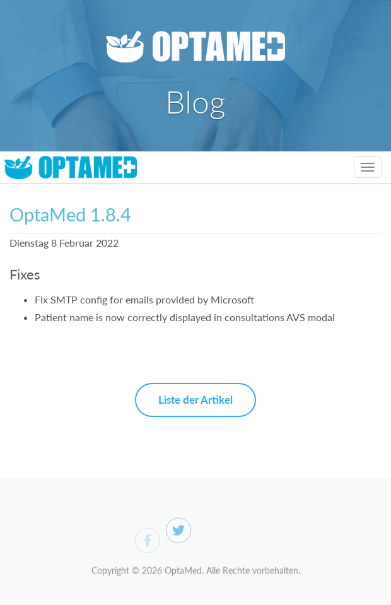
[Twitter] (178, 533)
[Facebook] (147, 544)
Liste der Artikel (195, 399)
